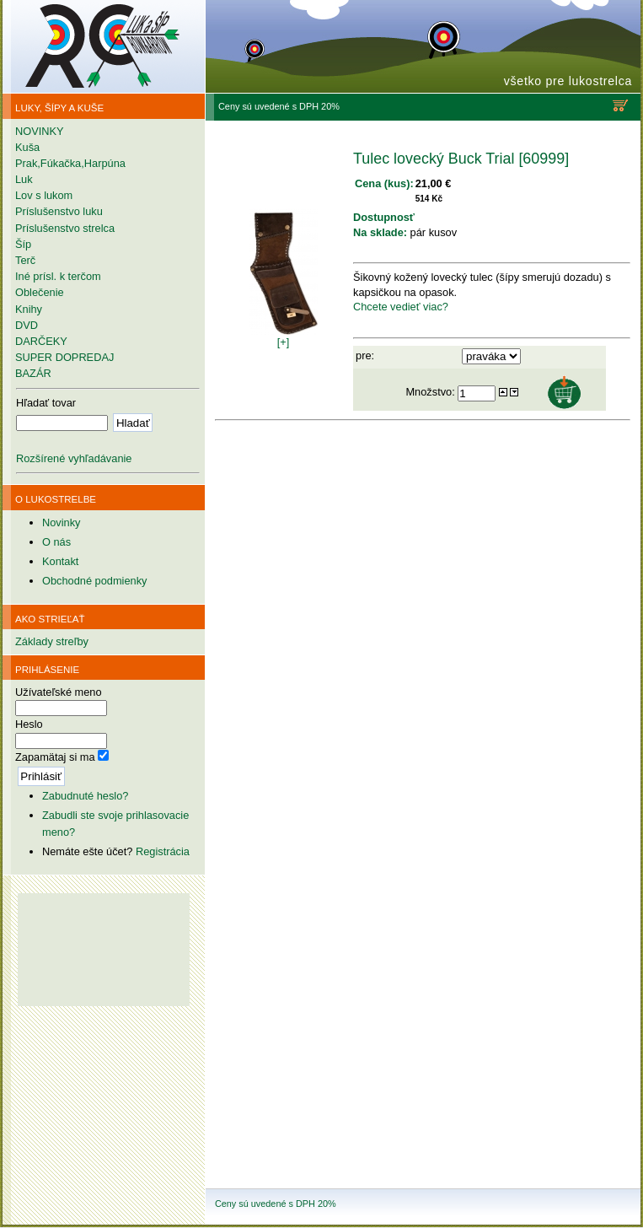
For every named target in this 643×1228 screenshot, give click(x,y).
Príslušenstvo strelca (65, 228)
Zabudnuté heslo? (85, 795)
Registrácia (163, 851)
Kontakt (60, 561)
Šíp (23, 244)
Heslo (29, 724)
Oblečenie (39, 292)
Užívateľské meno (58, 692)
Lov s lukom (43, 195)
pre (364, 355)
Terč (25, 260)
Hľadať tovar (46, 402)
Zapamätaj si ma (55, 757)
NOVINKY (39, 131)
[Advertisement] (103, 1092)
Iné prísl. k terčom (58, 276)
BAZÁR (33, 373)
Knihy (28, 309)
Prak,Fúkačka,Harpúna (70, 163)
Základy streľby (51, 641)
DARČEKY (41, 341)
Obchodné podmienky (94, 580)
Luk (24, 179)
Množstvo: (431, 391)
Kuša (27, 147)
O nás (56, 542)
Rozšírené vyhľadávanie (73, 458)
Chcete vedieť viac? (400, 306)
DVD (26, 325)
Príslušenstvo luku (59, 211)
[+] (283, 336)
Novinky (61, 522)
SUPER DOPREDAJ (64, 357)
